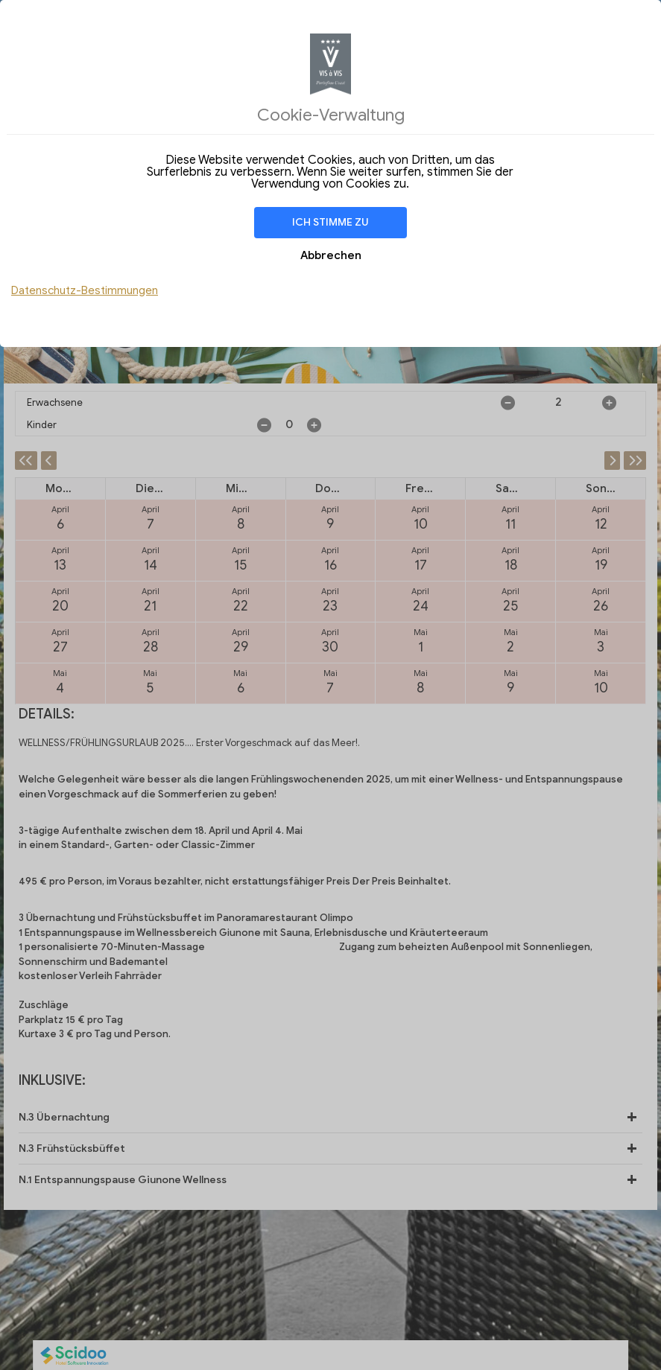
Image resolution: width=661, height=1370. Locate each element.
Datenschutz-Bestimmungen (84, 290)
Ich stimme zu (330, 222)
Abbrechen (330, 255)
